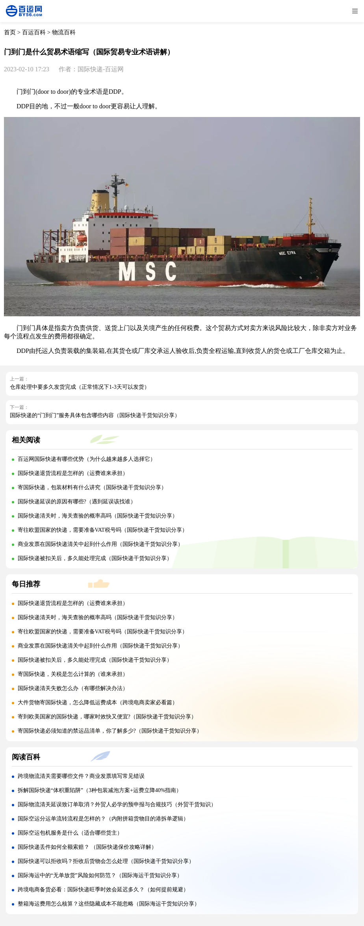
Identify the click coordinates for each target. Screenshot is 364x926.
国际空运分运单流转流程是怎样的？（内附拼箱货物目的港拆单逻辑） (103, 819)
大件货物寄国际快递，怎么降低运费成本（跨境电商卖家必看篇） (98, 702)
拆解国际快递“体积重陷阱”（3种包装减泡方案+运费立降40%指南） (100, 790)
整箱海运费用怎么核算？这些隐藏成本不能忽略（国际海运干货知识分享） (109, 904)
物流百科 (64, 32)
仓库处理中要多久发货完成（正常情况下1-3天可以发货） (80, 387)
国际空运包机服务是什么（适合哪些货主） (70, 833)
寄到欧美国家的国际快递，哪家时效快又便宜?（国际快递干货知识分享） (107, 717)
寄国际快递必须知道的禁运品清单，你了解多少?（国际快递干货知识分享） (110, 731)
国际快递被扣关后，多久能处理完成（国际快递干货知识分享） (95, 558)
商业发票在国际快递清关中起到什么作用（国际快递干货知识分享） (100, 544)
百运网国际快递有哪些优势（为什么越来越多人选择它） (87, 459)
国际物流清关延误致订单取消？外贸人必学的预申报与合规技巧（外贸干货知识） (117, 804)
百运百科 (34, 32)
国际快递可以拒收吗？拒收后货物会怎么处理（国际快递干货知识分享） (106, 861)
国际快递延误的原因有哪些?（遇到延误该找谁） (77, 502)
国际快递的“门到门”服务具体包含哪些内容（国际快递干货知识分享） (95, 415)
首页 (10, 32)
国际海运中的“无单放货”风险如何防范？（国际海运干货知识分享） (100, 875)
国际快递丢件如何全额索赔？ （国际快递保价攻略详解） (87, 847)
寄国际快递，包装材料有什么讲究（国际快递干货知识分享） (92, 487)
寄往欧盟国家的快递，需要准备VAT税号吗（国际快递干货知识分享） (103, 530)
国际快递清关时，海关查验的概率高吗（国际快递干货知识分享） (98, 516)
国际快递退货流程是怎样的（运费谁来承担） (73, 473)
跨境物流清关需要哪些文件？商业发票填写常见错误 (81, 776)
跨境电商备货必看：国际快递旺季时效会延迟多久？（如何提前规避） (103, 890)
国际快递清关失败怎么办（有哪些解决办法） (73, 688)
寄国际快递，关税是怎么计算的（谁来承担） (73, 674)
